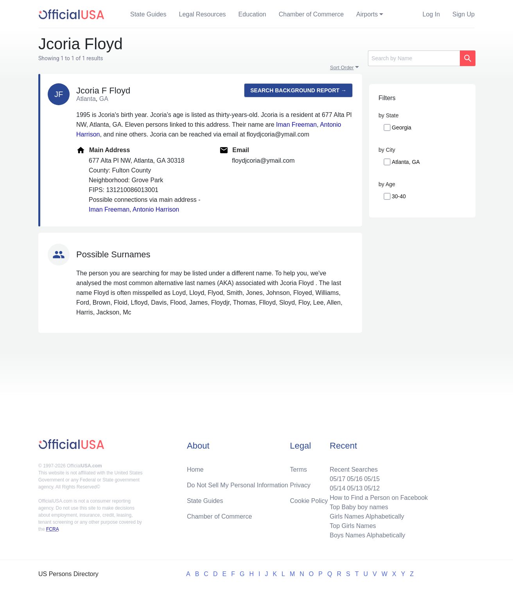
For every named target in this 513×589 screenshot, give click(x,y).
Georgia (401, 127)
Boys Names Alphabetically (367, 535)
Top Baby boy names (359, 507)
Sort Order (342, 67)
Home (195, 469)
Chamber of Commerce (311, 14)
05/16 (354, 479)
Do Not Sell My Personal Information (237, 485)
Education (252, 14)
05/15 (372, 479)
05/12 (372, 488)
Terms (298, 469)
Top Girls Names (353, 526)
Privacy (300, 485)
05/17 (337, 479)
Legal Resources (202, 14)
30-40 (399, 196)
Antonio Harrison (156, 209)
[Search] (414, 58)
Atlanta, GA (406, 161)
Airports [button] (367, 14)
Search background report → (298, 90)
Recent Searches (354, 469)
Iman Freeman (296, 124)
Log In (431, 14)
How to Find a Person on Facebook (379, 497)
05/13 (354, 488)
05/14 (337, 488)
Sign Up (463, 14)
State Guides (148, 14)
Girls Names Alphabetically (367, 516)
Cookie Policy (309, 500)
